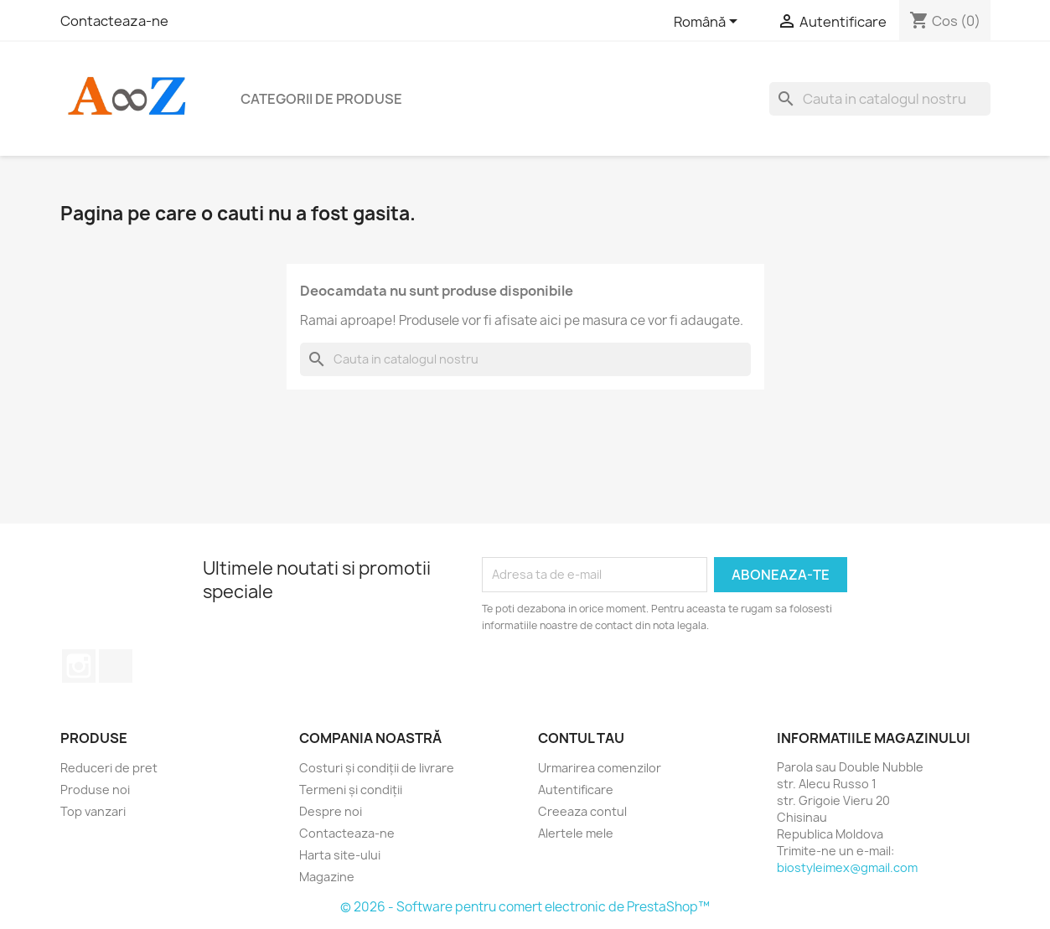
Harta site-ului (339, 855)
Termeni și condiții (350, 789)
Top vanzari (93, 811)
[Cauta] (880, 99)
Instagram (79, 666)
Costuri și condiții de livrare (376, 768)
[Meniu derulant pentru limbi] (708, 23)
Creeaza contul (582, 811)
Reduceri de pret (109, 768)
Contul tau (581, 738)
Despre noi (330, 811)
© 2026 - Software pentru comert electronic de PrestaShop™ (525, 907)
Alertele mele (575, 833)
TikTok (115, 666)
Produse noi (95, 789)
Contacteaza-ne (114, 21)
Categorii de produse (321, 99)
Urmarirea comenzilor (599, 768)
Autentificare (575, 789)
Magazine (326, 877)
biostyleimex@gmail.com (847, 867)
